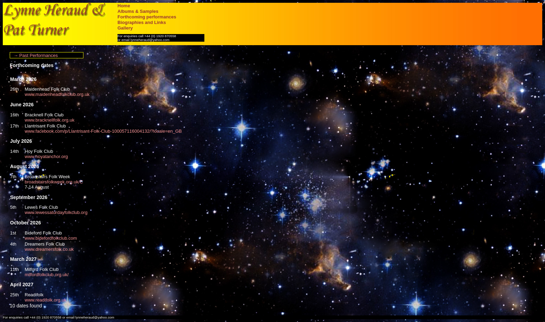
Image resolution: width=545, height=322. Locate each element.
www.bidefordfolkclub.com (51, 238)
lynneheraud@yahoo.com (150, 40)
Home (123, 5)
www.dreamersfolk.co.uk (49, 249)
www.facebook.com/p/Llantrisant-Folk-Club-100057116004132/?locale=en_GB (103, 131)
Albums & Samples (137, 11)
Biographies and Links (141, 22)
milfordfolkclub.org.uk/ (46, 274)
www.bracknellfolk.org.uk (49, 120)
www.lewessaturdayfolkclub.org (56, 212)
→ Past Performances (36, 55)
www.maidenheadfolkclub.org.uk (57, 94)
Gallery (125, 28)
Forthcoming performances (146, 16)
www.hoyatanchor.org (46, 156)
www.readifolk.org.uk (45, 300)
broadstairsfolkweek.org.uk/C (54, 181)
